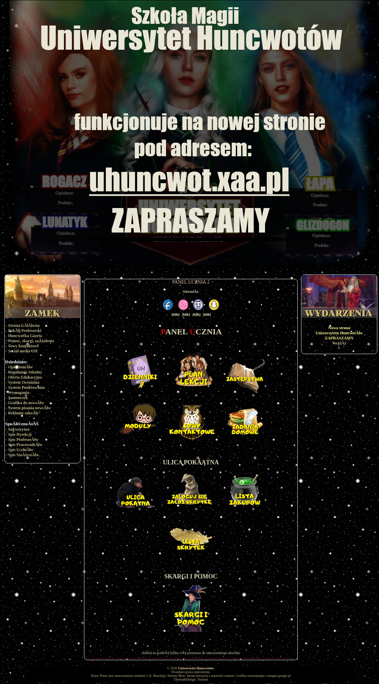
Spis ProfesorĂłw (23, 439)
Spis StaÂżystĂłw (23, 454)
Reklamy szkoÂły (23, 413)
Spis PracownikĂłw (25, 444)
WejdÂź (339, 343)
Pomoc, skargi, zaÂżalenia (31, 340)
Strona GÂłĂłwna (23, 325)
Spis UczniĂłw (20, 449)
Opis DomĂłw (20, 367)
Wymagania (18, 392)
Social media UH (22, 351)
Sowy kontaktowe (23, 346)
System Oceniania (23, 382)
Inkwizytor (19, 429)
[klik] (175, 314)
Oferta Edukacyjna (25, 377)
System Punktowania (26, 387)
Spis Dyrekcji (20, 434)
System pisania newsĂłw (29, 407)
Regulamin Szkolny (25, 372)
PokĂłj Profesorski (24, 330)
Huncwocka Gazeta (25, 335)
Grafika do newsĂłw (26, 402)
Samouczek (18, 397)
